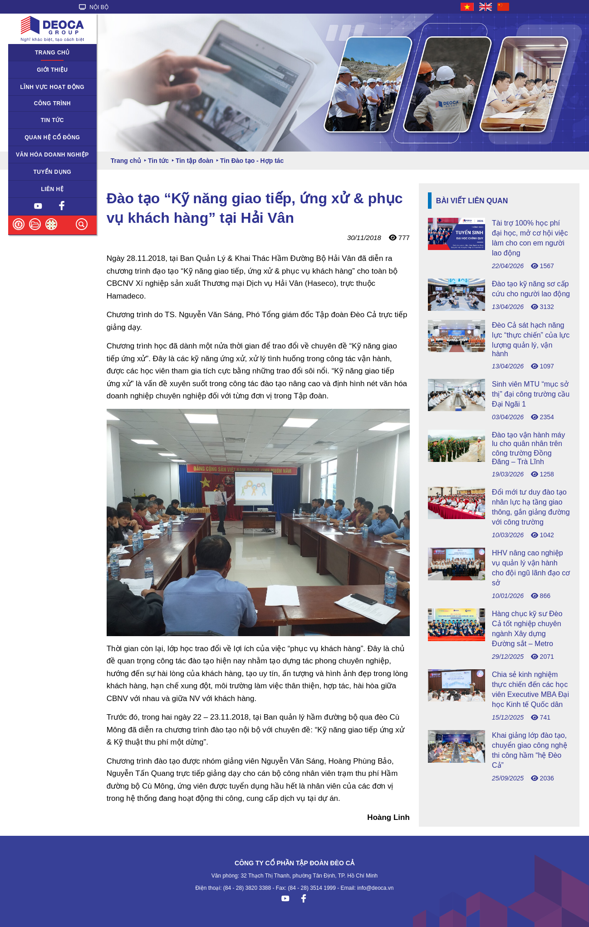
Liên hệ (52, 189)
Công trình (52, 103)
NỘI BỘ (93, 7)
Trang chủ (52, 52)
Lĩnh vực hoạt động (52, 87)
